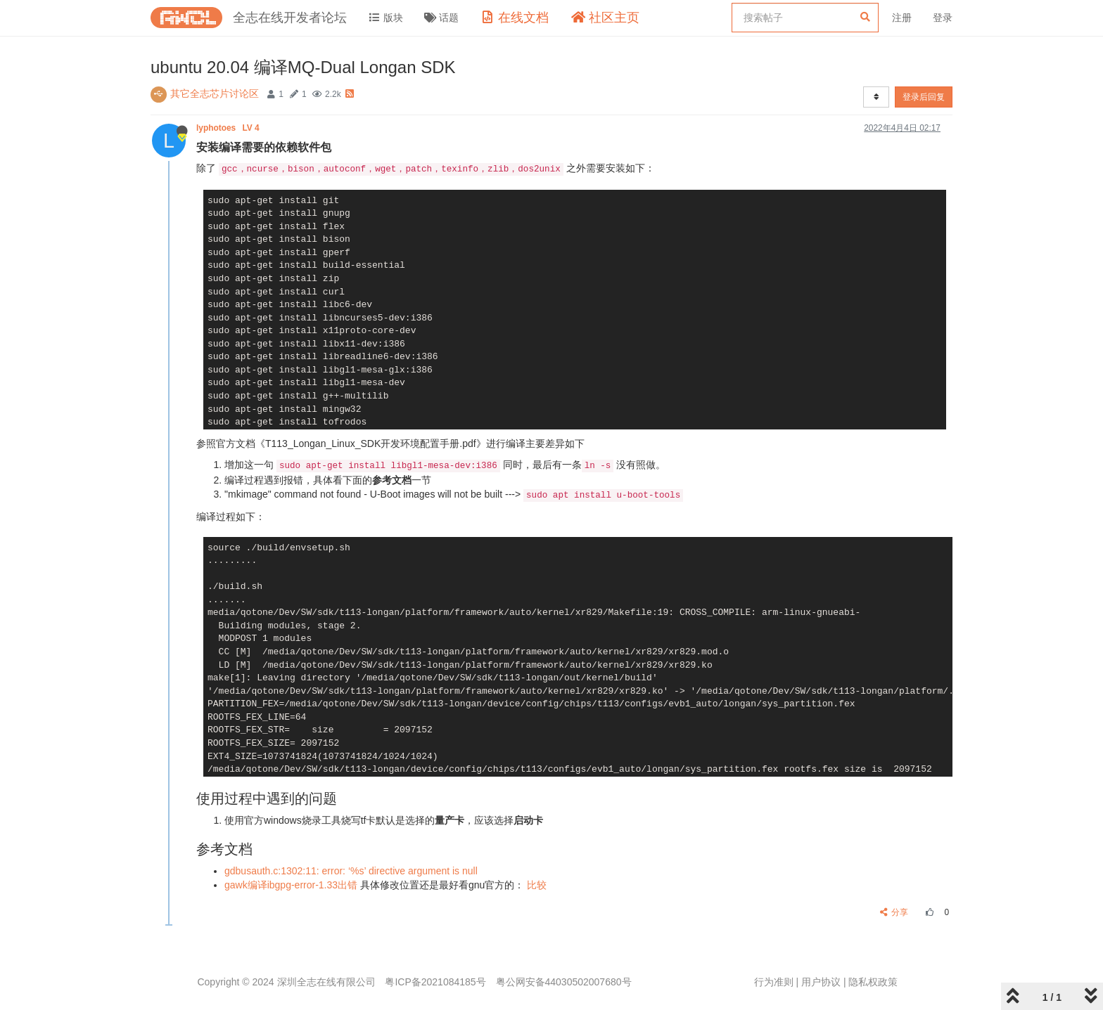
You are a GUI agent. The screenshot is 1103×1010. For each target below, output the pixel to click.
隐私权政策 (873, 982)
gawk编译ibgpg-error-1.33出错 (290, 885)
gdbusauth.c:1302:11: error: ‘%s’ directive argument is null (351, 870)
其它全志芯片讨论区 (214, 93)
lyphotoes (229, 128)
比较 (537, 885)
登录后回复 (924, 97)
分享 (894, 912)
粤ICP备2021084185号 (435, 982)
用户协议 (821, 982)
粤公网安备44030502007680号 (564, 982)
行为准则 (773, 982)
